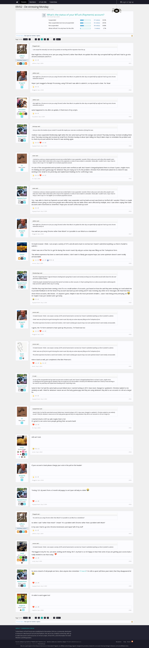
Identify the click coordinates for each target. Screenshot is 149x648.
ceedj (22, 553)
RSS (132, 641)
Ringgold (22, 83)
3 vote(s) (97, 28)
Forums (23, 2)
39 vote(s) (97, 25)
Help (124, 642)
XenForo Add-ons (51, 642)
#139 (130, 586)
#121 (130, 63)
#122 (130, 90)
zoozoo (22, 254)
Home (17, 2)
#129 (130, 302)
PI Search (83, 571)
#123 (130, 116)
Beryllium (118, 642)
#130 (130, 334)
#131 (130, 366)
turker (22, 447)
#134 (130, 452)
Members (32, 2)
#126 (130, 211)
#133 (130, 428)
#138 (130, 561)
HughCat (22, 605)
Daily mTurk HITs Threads (30, 9)
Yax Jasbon (21, 109)
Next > (58, 39)
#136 (130, 504)
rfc (22, 165)
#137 (130, 533)
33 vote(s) (97, 23)
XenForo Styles (62, 642)
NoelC (22, 354)
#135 (130, 480)
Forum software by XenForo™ (31, 642)
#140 (130, 610)
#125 (130, 178)
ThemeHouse (41, 644)
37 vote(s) (97, 20)
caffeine (22, 56)
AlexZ (45, 9)
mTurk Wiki (42, 2)
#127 (130, 234)
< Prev (25, 39)
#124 (130, 146)
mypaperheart (22, 136)
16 (54, 39)
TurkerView (53, 2)
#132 (130, 399)
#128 (130, 263)
